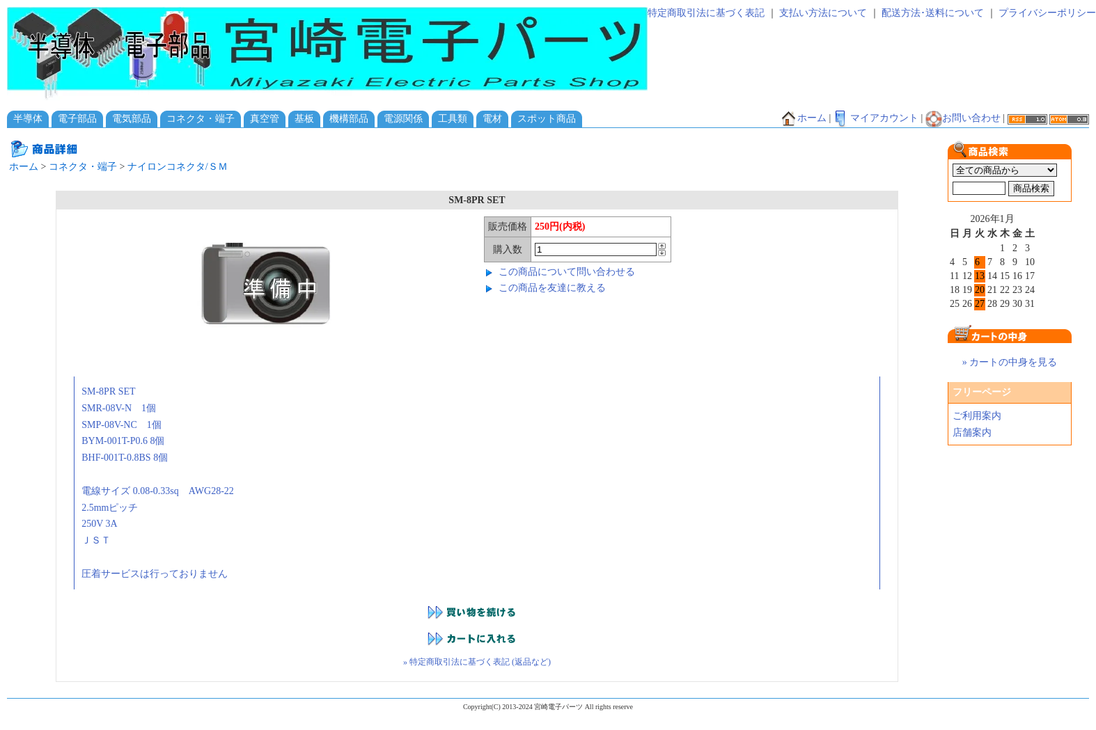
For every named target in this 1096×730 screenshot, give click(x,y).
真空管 (264, 118)
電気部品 (131, 118)
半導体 (27, 118)
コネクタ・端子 (200, 118)
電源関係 (403, 118)
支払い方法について (823, 13)
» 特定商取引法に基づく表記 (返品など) (477, 662)
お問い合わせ (963, 118)
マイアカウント (875, 118)
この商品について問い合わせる (567, 272)
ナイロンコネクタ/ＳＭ (177, 166)
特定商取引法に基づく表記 (706, 13)
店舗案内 (972, 432)
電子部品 (77, 118)
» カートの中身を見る (1010, 362)
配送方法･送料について (933, 13)
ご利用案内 (977, 416)
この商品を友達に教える (552, 288)
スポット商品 (546, 118)
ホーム (804, 118)
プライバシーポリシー (1047, 13)
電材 (492, 118)
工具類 (452, 118)
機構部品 (348, 118)
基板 (304, 118)
